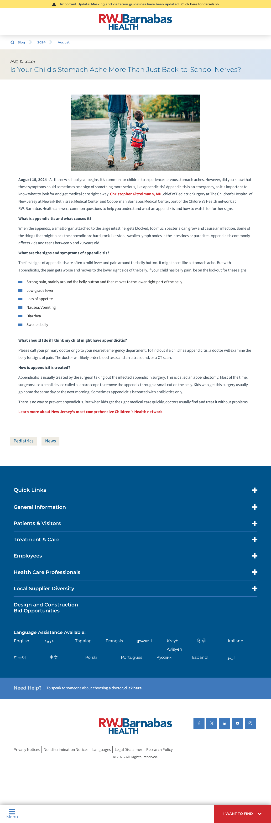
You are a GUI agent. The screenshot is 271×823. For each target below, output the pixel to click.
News (50, 441)
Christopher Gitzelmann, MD (136, 194)
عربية (49, 641)
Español (200, 657)
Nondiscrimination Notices (66, 750)
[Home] (135, 22)
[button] (242, 814)
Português (131, 657)
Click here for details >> (200, 4)
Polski (91, 657)
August (64, 42)
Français (114, 641)
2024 (41, 42)
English (21, 641)
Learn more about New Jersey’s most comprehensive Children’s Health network (90, 412)
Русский (164, 657)
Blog (21, 42)
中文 (54, 657)
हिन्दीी (201, 641)
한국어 (20, 657)
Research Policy (159, 750)
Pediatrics (24, 441)
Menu (12, 814)
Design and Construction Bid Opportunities (46, 608)
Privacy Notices (27, 750)
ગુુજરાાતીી (144, 641)
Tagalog (83, 641)
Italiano (235, 641)
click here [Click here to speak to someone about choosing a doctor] (133, 688)
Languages (101, 750)
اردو (231, 657)
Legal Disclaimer (128, 750)
